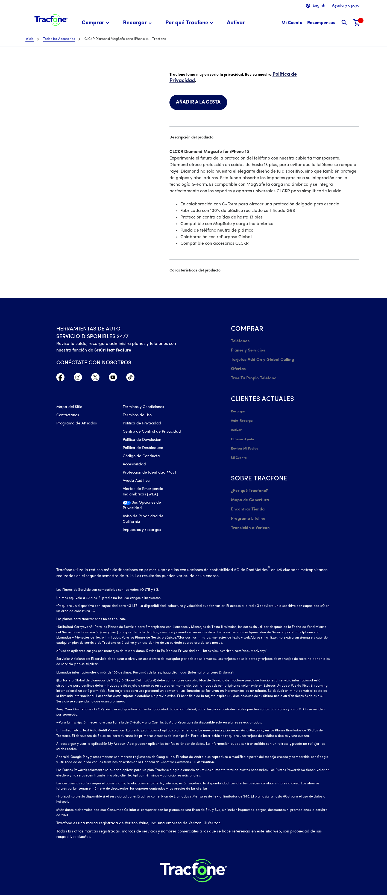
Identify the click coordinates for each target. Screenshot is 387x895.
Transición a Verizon (248, 511)
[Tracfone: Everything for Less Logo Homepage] (51, 19)
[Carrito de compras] (357, 23)
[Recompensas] (321, 23)
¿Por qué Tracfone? (248, 478)
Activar (236, 421)
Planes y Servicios (246, 348)
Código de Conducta (141, 457)
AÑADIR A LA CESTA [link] (198, 101)
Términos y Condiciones (143, 408)
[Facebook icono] (60, 377)
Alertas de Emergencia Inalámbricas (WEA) (143, 492)
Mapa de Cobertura (249, 487)
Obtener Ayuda (242, 430)
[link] (235, 23)
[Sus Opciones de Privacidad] (152, 507)
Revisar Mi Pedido (244, 438)
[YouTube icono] (113, 377)
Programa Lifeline (247, 503)
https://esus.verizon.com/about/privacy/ (232, 641)
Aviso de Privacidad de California (143, 519)
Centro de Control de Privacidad (152, 432)
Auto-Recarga (241, 413)
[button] (96, 23)
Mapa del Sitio (69, 408)
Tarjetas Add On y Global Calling (260, 357)
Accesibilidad (134, 465)
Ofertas (238, 365)
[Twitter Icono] (95, 377)
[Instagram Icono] (78, 377)
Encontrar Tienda (246, 495)
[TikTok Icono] (130, 377)
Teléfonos (239, 340)
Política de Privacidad (142, 424)
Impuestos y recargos (142, 530)
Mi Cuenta (239, 446)
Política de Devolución (142, 440)
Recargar (238, 405)
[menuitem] (96, 23)
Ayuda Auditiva (136, 481)
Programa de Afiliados (76, 424)
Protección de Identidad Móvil (149, 473)
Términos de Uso (137, 416)
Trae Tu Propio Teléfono (252, 373)
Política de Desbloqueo (143, 449)
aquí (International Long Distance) (204, 663)
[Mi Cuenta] (292, 23)
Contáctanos (67, 416)
